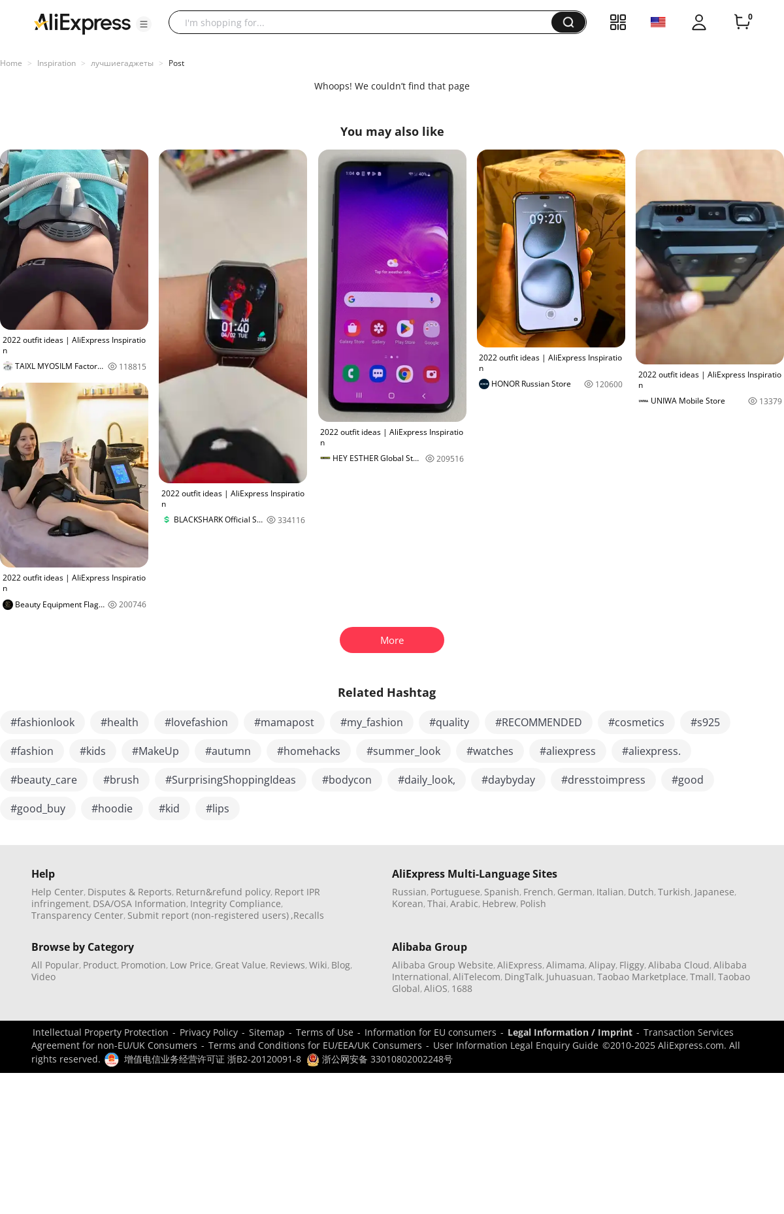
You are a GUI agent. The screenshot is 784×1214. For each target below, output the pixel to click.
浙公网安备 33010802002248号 (379, 1059)
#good (688, 780)
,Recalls (307, 915)
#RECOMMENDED (538, 722)
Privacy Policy (209, 1032)
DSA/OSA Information (139, 903)
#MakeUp (155, 751)
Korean (407, 903)
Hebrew (499, 903)
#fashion (32, 751)
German (575, 892)
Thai (436, 903)
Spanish (501, 892)
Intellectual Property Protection (101, 1032)
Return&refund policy (223, 892)
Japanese (714, 892)
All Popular (55, 965)
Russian (409, 892)
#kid (169, 808)
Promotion (143, 965)
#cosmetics (636, 722)
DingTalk (523, 976)
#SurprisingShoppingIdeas (230, 780)
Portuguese (455, 892)
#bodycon (347, 780)
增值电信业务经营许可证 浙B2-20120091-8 (212, 1059)
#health (120, 722)
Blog (340, 965)
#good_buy (37, 808)
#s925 (705, 722)
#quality (449, 722)
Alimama (565, 965)
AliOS (436, 988)
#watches (490, 751)
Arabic (464, 903)
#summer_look (403, 751)
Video (43, 976)
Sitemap (267, 1032)
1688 (461, 988)
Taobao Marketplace (641, 976)
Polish (533, 903)
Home (11, 63)
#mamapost (284, 722)
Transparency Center (77, 915)
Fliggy (631, 965)
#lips (217, 808)
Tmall (702, 976)
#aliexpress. (651, 751)
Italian (610, 892)
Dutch (641, 892)
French (538, 892)
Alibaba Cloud (679, 965)
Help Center (57, 892)
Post (176, 63)
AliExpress (519, 965)
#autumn (228, 751)
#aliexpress (568, 751)
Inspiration (56, 63)
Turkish (674, 892)
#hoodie (112, 808)
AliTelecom (476, 976)
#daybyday (508, 780)
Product (100, 965)
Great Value (240, 965)
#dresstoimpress (603, 780)
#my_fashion (371, 722)
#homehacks (308, 751)
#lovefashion (196, 722)
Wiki (318, 965)
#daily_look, (426, 780)
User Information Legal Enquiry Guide (515, 1045)
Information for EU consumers (431, 1032)
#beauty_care (43, 780)
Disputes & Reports (130, 892)
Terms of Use (324, 1032)
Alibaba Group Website (442, 965)
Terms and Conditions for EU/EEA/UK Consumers (315, 1045)
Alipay (602, 965)
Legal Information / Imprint (570, 1032)
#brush (121, 780)
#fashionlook (42, 722)
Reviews (287, 965)
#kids (93, 751)
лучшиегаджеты (122, 63)
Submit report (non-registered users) (208, 915)
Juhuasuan (569, 976)
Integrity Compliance (235, 903)
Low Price (190, 965)
